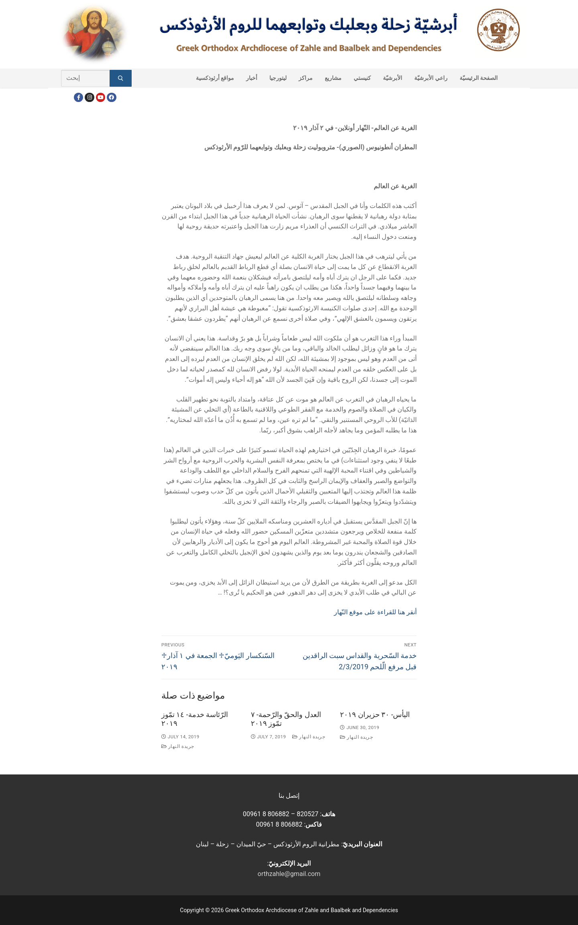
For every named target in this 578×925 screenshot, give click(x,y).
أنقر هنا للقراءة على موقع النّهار (375, 612)
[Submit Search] (121, 78)
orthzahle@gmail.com (289, 874)
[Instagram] (89, 97)
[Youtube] (100, 97)
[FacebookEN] (111, 97)
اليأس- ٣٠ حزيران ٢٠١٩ (375, 715)
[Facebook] (78, 97)
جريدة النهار (177, 746)
